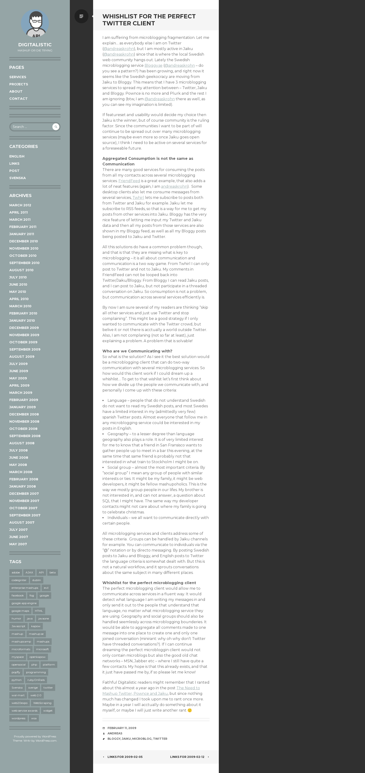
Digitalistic (35, 44)
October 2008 (23, 429)
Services (17, 77)
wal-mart (18, 695)
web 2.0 (35, 695)
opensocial (19, 664)
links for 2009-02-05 (122, 757)
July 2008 (18, 450)
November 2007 (24, 501)
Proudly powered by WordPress (35, 736)
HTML (39, 610)
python (17, 680)
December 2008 (24, 414)
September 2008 (25, 436)
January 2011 (21, 234)
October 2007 (23, 508)
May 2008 (18, 465)
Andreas (115, 733)
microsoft (42, 649)
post (14, 171)
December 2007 (24, 494)
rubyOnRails (36, 680)
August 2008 (21, 443)
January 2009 (22, 407)
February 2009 (23, 400)
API (41, 572)
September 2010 (24, 263)
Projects (18, 84)
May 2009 (18, 378)
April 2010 (19, 299)
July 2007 (18, 530)
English (16, 156)
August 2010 (21, 270)
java (30, 618)
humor (16, 618)
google (44, 595)
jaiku (126, 738)
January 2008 (22, 486)
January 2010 (22, 320)
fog (32, 595)
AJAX (29, 572)
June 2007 (18, 537)
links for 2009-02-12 (190, 757)
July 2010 (18, 277)
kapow (36, 626)
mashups (43, 641)
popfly (16, 672)
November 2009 (24, 335)
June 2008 (18, 457)
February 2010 (23, 313)
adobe (16, 572)
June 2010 (18, 284)
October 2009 (23, 342)
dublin (36, 580)
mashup (17, 634)
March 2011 (19, 220)
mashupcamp (21, 641)
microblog (142, 738)
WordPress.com (46, 740)
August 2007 (21, 522)
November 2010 (23, 248)
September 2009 (25, 349)
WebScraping (42, 703)
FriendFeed (129, 181)
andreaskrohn (174, 186)
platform (49, 664)
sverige (33, 687)
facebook (18, 595)
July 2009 (18, 364)
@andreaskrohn (119, 49)
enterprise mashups (25, 587)
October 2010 (23, 256)
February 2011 (22, 227)
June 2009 (18, 371)
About (16, 91)
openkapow (38, 657)
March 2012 (20, 205)
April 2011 (18, 212)
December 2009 (24, 328)
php (34, 664)
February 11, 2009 (122, 728)
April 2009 (19, 385)
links (14, 163)
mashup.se (36, 634)
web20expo (19, 703)
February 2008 (23, 479)
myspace (18, 657)
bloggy (114, 738)
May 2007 (18, 544)
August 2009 (21, 357)
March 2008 (20, 472)
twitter (48, 687)
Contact (18, 99)
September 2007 (25, 515)
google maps (20, 610)
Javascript (18, 626)
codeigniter (19, 580)
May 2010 (17, 292)
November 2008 (24, 421)
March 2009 (20, 393)
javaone (43, 618)
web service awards (24, 710)
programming (36, 672)
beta (53, 572)
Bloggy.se (153, 65)
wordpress (18, 718)
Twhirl (138, 197)
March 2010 (20, 306)
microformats (21, 649)
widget (48, 710)
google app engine (24, 603)
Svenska (17, 178)
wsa (34, 718)
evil (46, 587)
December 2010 (23, 241)
